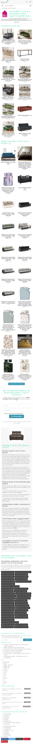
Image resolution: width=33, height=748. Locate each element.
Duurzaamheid (7, 727)
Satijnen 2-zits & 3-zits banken (8, 624)
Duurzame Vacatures (9, 652)
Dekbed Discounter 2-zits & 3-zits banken (10, 586)
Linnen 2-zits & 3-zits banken (21, 600)
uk (4, 681)
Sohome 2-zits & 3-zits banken (8, 584)
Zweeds (6, 670)
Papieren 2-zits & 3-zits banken (21, 588)
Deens (5, 682)
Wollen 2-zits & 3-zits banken (21, 603)
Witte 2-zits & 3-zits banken (7, 627)
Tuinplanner (6, 732)
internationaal (18, 652)
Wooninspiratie (7, 735)
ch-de (5, 672)
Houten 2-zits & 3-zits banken (8, 605)
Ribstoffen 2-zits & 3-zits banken (8, 607)
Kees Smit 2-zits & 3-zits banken (24, 596)
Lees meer (16, 22)
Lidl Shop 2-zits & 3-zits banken (22, 605)
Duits (5, 675)
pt (4, 676)
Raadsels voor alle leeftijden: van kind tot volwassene (16, 689)
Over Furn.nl (6, 715)
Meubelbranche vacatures (10, 726)
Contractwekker (7, 653)
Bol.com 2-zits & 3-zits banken (8, 581)
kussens (20, 492)
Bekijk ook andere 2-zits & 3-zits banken (14, 142)
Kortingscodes (7, 729)
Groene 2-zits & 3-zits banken (21, 610)
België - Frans (7, 666)
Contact (6, 736)
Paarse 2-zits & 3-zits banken (8, 617)
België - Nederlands (8, 665)
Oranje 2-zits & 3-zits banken (8, 574)
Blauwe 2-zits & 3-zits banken (21, 615)
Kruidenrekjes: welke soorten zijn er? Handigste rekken (16, 707)
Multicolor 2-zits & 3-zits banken (23, 598)
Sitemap (6, 719)
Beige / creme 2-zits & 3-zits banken (23, 581)
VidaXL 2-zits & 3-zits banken (8, 603)
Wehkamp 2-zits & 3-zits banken (8, 598)
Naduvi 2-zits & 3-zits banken (20, 591)
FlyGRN (5, 647)
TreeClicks (6, 644)
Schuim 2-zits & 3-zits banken (8, 572)
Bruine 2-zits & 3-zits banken (7, 576)
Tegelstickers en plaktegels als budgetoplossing (16, 698)
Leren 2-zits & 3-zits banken (7, 612)
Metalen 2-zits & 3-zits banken (21, 576)
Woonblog (6, 716)
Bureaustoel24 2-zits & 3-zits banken (23, 572)
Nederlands (6, 662)
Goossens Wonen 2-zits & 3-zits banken (10, 622)
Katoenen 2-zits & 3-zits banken (21, 627)
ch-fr (5, 673)
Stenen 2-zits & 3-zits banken (21, 579)
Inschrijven (27, 639)
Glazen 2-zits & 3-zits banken (21, 574)
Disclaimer (6, 718)
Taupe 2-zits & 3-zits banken (7, 579)
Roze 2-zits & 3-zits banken (20, 612)
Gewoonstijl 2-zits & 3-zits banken (9, 596)
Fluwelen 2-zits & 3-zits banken (23, 607)
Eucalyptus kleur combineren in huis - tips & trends (16, 702)
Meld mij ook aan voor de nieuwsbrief (13, 413)
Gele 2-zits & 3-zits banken (7, 591)
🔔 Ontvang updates (16, 416)
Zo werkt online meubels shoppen (12, 722)
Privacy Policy (7, 724)
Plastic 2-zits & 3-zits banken (7, 615)
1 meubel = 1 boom (8, 730)
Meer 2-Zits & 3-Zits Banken (16, 384)
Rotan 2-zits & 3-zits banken (7, 600)
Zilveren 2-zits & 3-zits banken (8, 593)
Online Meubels (7, 714)
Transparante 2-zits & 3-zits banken (23, 593)
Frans (5, 663)
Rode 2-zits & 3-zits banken (7, 588)
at (4, 683)
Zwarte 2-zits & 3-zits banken (8, 619)
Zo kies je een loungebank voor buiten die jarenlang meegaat (16, 694)
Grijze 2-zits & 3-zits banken (21, 624)
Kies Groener (7, 650)
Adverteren (6, 733)
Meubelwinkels (7, 721)
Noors (5, 669)
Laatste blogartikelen (8, 686)
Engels (5, 678)
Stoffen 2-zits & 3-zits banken (21, 617)
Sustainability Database (9, 656)
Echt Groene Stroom (9, 649)
